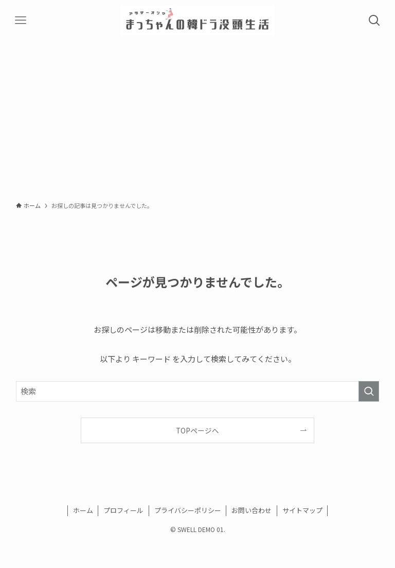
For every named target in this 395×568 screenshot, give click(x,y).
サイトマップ (302, 510)
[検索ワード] (198, 391)
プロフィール (123, 510)
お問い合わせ (251, 510)
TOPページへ (197, 430)
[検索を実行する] (368, 391)
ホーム (83, 510)
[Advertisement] (197, 118)
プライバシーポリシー (187, 510)
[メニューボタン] (20, 20)
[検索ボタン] (374, 20)
